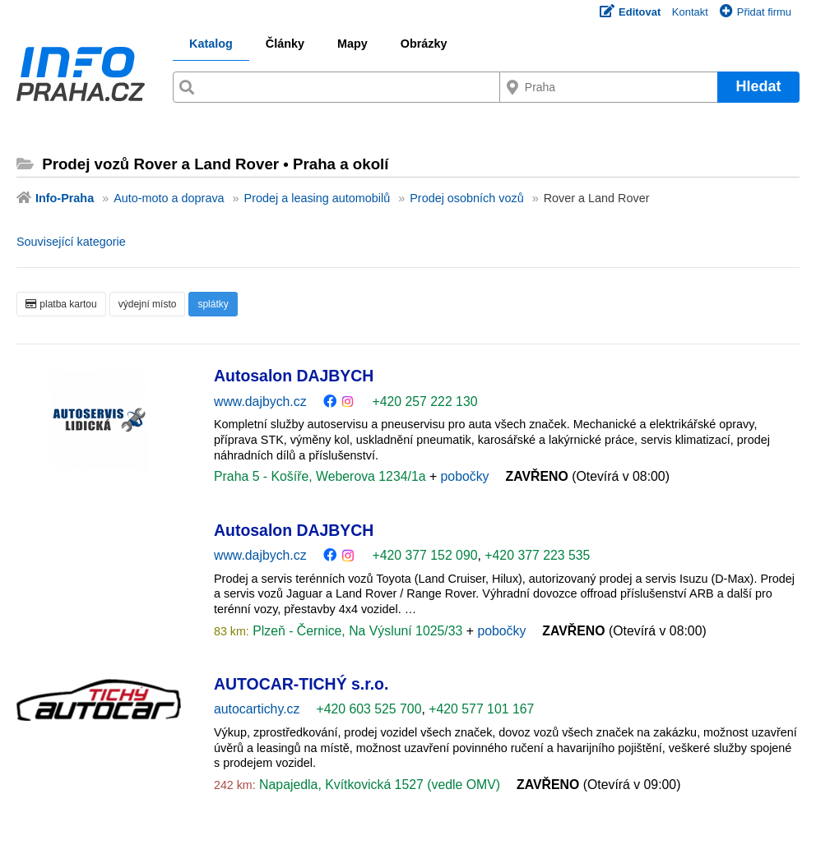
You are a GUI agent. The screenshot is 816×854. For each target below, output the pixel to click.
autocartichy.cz (256, 709)
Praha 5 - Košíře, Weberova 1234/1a (321, 476)
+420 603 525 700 (368, 709)
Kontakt (690, 12)
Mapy (352, 43)
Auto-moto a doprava (169, 198)
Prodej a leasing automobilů (317, 198)
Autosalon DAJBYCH (293, 376)
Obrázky (424, 43)
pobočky (465, 476)
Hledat (758, 86)
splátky (212, 304)
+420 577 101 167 (481, 709)
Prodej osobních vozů (466, 198)
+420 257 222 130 (424, 402)
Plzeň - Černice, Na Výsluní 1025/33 (357, 631)
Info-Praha (64, 198)
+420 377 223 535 (537, 555)
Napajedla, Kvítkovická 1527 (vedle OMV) (378, 785)
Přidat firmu (755, 12)
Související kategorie (71, 241)
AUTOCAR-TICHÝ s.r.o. (301, 684)
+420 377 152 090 (424, 555)
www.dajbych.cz (260, 402)
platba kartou (61, 304)
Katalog (211, 43)
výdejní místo (147, 304)
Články (285, 43)
